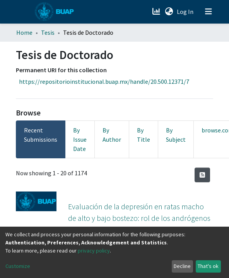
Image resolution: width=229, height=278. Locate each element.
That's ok (208, 266)
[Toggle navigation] (208, 11)
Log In (186, 11)
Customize (17, 266)
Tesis (48, 32)
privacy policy (94, 250)
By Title (143, 134)
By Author (112, 134)
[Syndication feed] (202, 175)
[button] (168, 11)
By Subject (176, 134)
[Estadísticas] (156, 11)
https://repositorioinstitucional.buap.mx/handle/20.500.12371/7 (104, 81)
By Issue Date (80, 139)
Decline (182, 266)
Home (24, 32)
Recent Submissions (40, 134)
